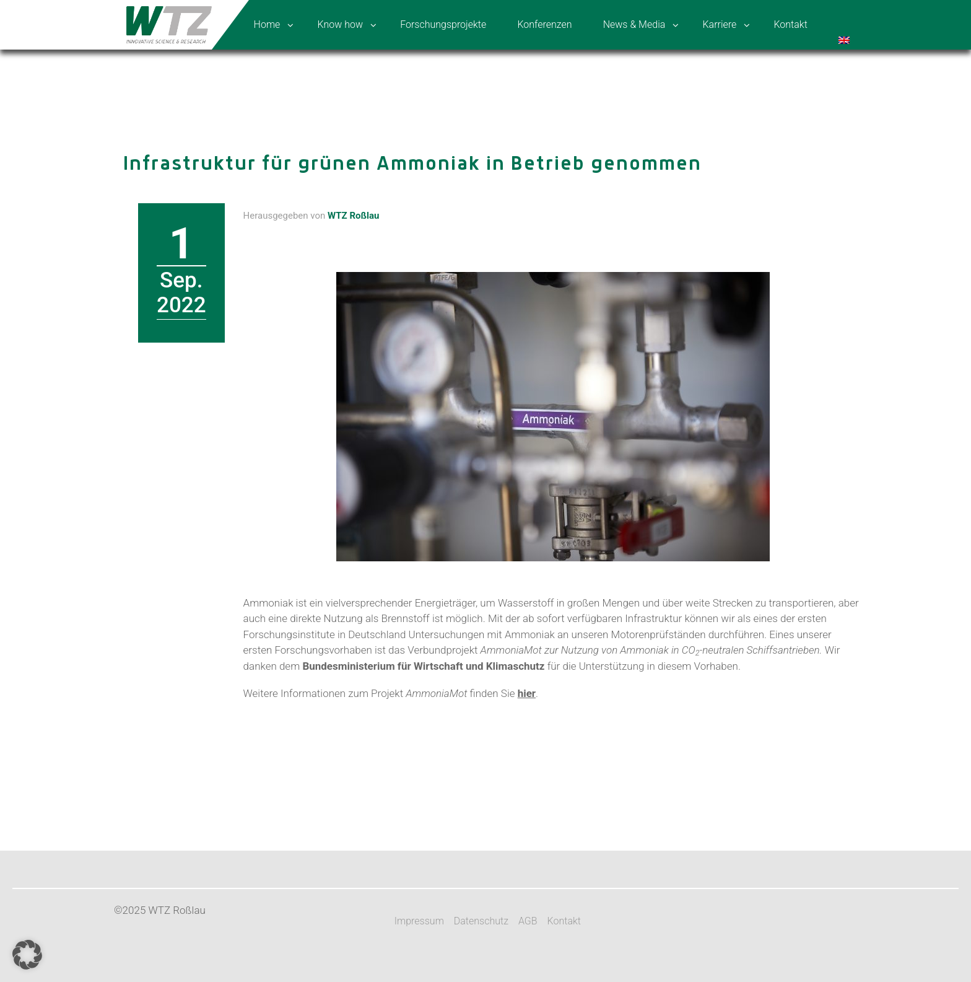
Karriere (719, 24)
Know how (340, 24)
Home (267, 24)
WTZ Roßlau (353, 215)
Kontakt (790, 24)
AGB (528, 921)
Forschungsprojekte (443, 24)
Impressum (419, 921)
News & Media (634, 24)
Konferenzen (544, 24)
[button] (27, 954)
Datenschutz (481, 921)
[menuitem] (845, 25)
